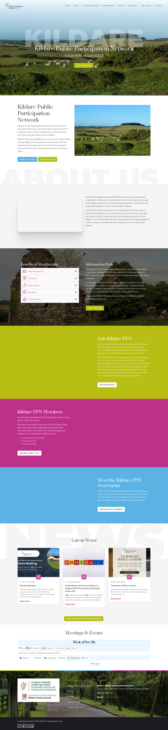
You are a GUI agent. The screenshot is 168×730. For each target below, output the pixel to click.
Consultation (32, 299)
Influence (30, 278)
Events (121, 6)
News (77, 582)
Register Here (83, 65)
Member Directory (29, 453)
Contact (159, 6)
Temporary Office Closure (123, 586)
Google (95, 664)
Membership (108, 6)
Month (36, 648)
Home (67, 6)
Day (50, 648)
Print (85, 658)
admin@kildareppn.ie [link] (114, 697)
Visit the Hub (95, 308)
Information (31, 285)
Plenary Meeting (27, 586)
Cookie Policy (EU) (75, 707)
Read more (25, 601)
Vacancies (132, 6)
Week (43, 648)
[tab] (50, 271)
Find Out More (27, 159)
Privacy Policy (73, 702)
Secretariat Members (111, 509)
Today (67, 648)
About (77, 6)
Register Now (47, 159)
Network (29, 292)
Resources (146, 6)
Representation (91, 6)
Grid (22, 648)
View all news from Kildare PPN (83, 619)
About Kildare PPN (76, 686)
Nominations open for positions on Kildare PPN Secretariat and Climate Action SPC (82, 588)
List (28, 648)
